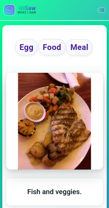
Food (52, 47)
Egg (26, 47)
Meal (79, 47)
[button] (101, 10)
